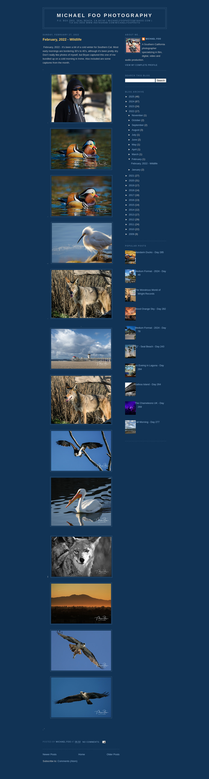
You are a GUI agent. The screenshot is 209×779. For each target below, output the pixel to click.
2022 (132, 111)
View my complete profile (141, 65)
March (135, 154)
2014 (132, 209)
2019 (132, 185)
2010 (132, 229)
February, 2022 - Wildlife (62, 39)
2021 (132, 175)
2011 (132, 224)
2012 (132, 219)
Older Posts (113, 754)
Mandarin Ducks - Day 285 (149, 252)
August (136, 130)
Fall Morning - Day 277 (147, 422)
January (136, 169)
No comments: (92, 742)
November (138, 115)
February (137, 159)
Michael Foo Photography (105, 15)
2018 (132, 190)
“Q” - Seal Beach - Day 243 (149, 346)
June (135, 139)
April (134, 149)
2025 (132, 96)
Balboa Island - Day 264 (148, 384)
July (134, 134)
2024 (132, 101)
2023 (132, 106)
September (138, 125)
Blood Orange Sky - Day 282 (150, 308)
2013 (132, 214)
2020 (132, 180)
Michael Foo (153, 39)
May (134, 144)
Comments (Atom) (67, 761)
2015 (132, 204)
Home (81, 754)
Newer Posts (50, 754)
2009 (132, 234)
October (136, 120)
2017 (132, 195)
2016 (132, 200)
